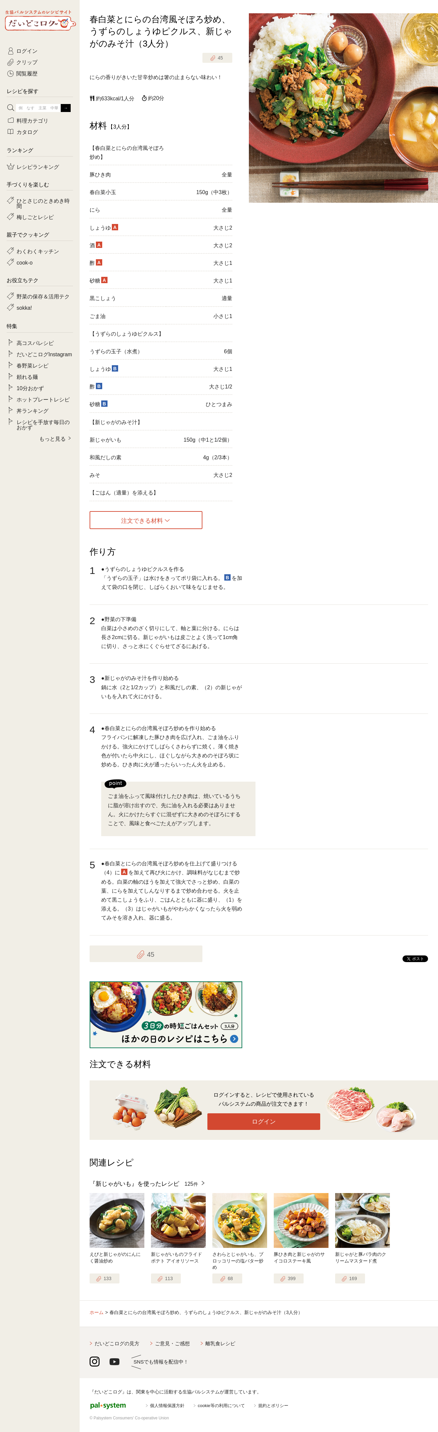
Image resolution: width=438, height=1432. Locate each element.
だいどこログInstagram (44, 354)
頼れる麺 (27, 376)
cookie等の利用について (221, 1405)
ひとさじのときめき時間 (43, 203)
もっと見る (52, 438)
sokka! (24, 307)
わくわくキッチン (38, 251)
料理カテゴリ (32, 120)
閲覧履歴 (26, 73)
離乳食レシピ (220, 1343)
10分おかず (30, 387)
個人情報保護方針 (167, 1405)
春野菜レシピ (32, 365)
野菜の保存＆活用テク (43, 296)
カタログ (27, 131)
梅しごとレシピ (35, 216)
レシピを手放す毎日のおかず (43, 424)
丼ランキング (32, 410)
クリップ (26, 61)
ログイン (264, 1121)
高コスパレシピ (35, 342)
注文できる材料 (142, 520)
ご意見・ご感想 (172, 1343)
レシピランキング (38, 166)
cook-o (25, 262)
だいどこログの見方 (117, 1343)
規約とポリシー (273, 1405)
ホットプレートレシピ (43, 399)
